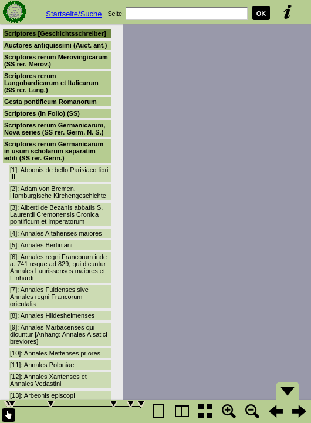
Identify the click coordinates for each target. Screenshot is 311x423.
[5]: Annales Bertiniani (41, 245)
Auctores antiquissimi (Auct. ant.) (55, 45)
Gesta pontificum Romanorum (50, 101)
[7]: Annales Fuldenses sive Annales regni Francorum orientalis (49, 296)
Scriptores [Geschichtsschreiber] (55, 33)
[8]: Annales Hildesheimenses (52, 315)
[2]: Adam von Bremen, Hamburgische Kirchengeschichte (58, 192)
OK (261, 13)
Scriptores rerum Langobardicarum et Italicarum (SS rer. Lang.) (51, 82)
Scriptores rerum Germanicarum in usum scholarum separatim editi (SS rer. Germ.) (53, 151)
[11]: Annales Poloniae (42, 364)
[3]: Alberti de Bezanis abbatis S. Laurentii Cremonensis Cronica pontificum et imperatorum (56, 214)
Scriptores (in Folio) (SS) (42, 113)
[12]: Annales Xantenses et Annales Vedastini (48, 380)
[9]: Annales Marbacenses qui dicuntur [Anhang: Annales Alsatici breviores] (58, 334)
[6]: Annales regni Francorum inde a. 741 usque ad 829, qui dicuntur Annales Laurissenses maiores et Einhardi (58, 267)
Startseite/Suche (74, 13)
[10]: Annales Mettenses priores (55, 353)
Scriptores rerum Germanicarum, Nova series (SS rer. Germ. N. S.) (54, 129)
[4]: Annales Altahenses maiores (56, 233)
